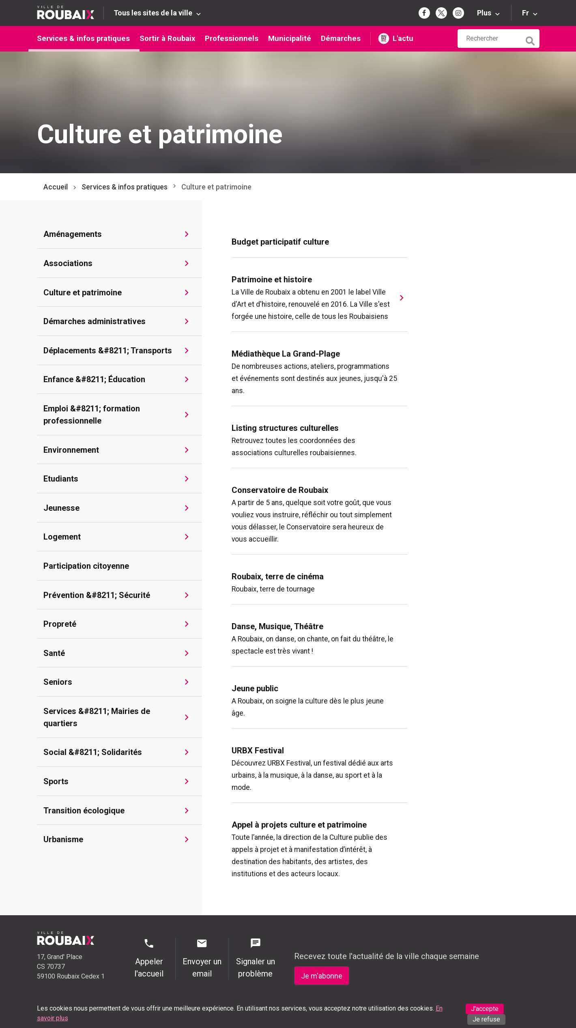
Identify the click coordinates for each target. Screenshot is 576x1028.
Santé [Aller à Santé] (54, 653)
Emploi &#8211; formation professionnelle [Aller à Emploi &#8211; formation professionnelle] (91, 415)
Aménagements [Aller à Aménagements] (72, 234)
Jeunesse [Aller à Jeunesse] (61, 508)
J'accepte (485, 1009)
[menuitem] (319, 242)
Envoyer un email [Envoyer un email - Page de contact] (202, 958)
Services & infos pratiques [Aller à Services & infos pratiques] (125, 187)
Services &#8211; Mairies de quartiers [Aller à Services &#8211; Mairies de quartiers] (96, 717)
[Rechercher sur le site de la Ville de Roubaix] (489, 38)
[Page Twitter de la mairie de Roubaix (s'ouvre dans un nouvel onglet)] (441, 13)
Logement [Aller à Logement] (62, 537)
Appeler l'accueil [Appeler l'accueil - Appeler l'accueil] (149, 958)
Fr (525, 13)
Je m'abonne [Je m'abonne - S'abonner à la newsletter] (321, 976)
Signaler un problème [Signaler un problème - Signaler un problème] (255, 958)
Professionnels (231, 38)
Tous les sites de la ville (153, 13)
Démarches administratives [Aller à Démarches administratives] (94, 321)
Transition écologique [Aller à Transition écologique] (84, 810)
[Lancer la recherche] (531, 39)
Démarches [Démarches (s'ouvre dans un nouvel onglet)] (341, 38)
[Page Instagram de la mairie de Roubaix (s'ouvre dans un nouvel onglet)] (458, 13)
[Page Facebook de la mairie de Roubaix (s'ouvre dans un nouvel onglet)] (424, 13)
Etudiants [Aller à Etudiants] (60, 479)
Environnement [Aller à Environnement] (71, 450)
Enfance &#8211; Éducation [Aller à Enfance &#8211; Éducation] (94, 379)
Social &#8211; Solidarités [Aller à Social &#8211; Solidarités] (92, 752)
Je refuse (486, 1019)
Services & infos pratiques (83, 38)
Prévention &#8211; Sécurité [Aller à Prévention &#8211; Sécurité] (96, 595)
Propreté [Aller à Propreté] (59, 624)
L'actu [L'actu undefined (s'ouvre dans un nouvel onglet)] (403, 38)
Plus (484, 13)
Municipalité (289, 38)
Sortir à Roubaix (167, 38)
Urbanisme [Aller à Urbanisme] (63, 839)
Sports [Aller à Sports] (56, 781)
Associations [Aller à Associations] (67, 263)
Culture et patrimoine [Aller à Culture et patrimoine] (82, 292)
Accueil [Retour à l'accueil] (55, 187)
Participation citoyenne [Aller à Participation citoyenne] (86, 566)
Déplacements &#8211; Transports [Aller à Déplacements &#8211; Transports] (107, 350)
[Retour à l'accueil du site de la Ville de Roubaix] (70, 13)
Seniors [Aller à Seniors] (57, 682)
